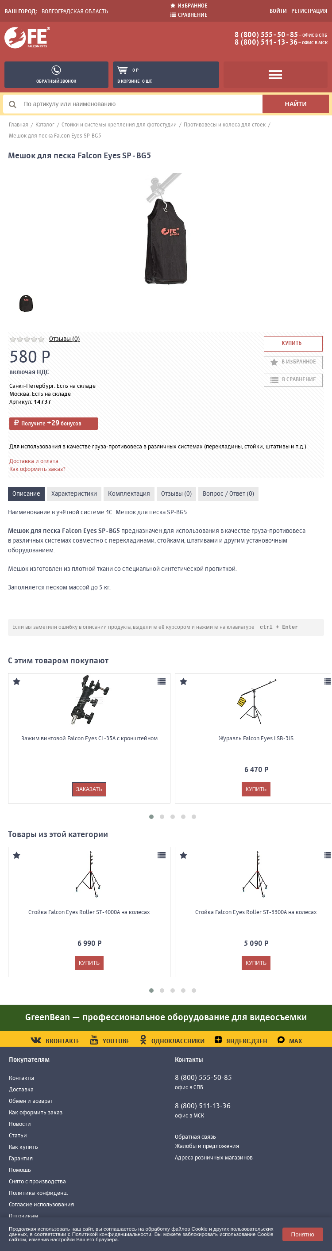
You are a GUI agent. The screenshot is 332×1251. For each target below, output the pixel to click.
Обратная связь (195, 1137)
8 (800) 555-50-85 (266, 35)
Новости (20, 1125)
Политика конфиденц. (38, 1194)
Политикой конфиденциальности (111, 1234)
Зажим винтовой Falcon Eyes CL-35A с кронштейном (89, 739)
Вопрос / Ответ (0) (228, 494)
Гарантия (21, 1159)
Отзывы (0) (64, 339)
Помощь (20, 1171)
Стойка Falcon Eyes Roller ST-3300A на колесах (256, 913)
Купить (291, 343)
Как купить (23, 1148)
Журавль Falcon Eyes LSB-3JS (256, 739)
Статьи (18, 1136)
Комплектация (129, 494)
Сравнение (189, 15)
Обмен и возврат (31, 1102)
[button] (151, 817)
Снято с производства (37, 1182)
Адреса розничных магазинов (214, 1158)
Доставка (21, 1090)
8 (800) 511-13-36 (266, 42)
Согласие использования (41, 1205)
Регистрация (309, 11)
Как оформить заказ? (37, 469)
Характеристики (74, 494)
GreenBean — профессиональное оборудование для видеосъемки (166, 1018)
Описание (26, 494)
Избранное (189, 6)
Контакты (21, 1079)
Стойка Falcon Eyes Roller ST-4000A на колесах (89, 913)
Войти (278, 11)
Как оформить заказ (35, 1113)
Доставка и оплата (33, 461)
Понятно (302, 1234)
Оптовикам (23, 1217)
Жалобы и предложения (207, 1147)
